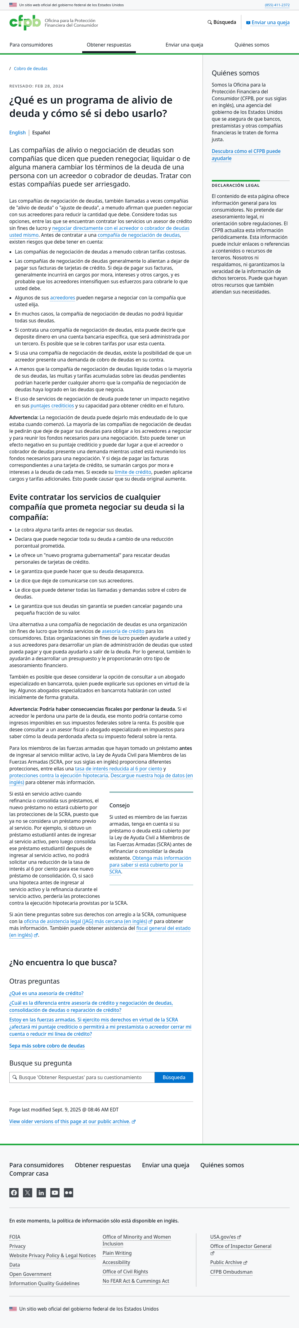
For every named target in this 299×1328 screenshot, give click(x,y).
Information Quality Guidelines (44, 1283)
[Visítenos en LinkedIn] (41, 1192)
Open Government (30, 1274)
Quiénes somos (222, 1165)
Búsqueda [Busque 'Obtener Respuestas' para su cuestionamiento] (174, 1077)
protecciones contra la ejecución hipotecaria (58, 775)
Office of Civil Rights (125, 1271)
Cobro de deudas (30, 68)
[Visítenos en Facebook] (14, 1192)
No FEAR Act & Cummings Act (136, 1281)
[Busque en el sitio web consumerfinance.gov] (221, 22)
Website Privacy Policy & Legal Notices (52, 1255)
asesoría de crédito (123, 631)
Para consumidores (36, 1165)
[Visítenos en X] (27, 1192)
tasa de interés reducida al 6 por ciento (118, 768)
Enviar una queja (268, 22)
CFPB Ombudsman (231, 1272)
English (17, 132)
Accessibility (116, 1262)
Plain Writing (117, 1253)
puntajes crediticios (52, 405)
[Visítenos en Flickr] (68, 1192)
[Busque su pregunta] (82, 1077)
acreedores (62, 297)
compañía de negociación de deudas (139, 235)
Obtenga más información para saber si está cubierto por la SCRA (150, 865)
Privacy (17, 1246)
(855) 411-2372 (277, 4)
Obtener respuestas (103, 1165)
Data (14, 1265)
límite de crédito (133, 472)
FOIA (14, 1237)
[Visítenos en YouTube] (55, 1192)
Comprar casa (28, 1173)
